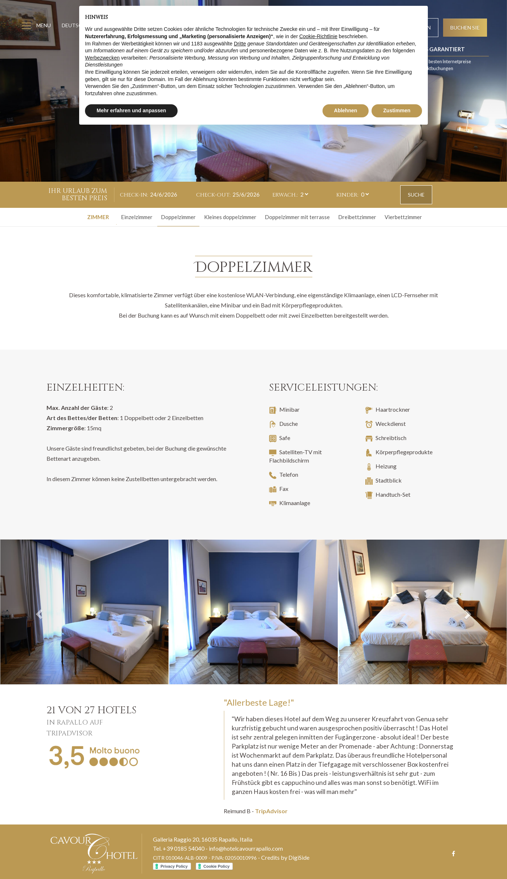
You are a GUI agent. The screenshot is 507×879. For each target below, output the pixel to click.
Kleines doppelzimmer (230, 217)
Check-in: (134, 195)
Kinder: (347, 195)
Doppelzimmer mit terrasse (297, 217)
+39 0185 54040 (183, 848)
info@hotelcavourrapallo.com (246, 848)
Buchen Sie (465, 27)
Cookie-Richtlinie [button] (318, 36)
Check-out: (213, 195)
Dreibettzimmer (357, 217)
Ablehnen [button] (345, 110)
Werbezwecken (102, 58)
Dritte (240, 44)
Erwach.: (285, 195)
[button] (38, 612)
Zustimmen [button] (396, 110)
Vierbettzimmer (403, 217)
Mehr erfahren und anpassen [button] (131, 110)
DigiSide (298, 857)
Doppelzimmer (178, 217)
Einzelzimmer (137, 217)
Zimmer (98, 217)
